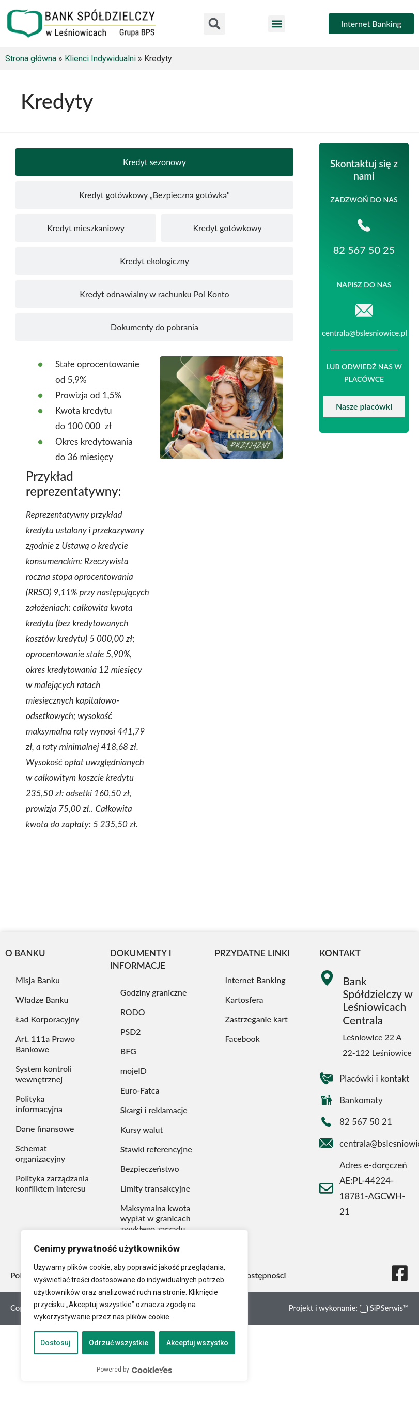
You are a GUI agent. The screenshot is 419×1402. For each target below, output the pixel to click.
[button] (214, 24)
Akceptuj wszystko (197, 1343)
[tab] (154, 162)
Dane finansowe (44, 1128)
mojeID (133, 1070)
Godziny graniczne (153, 992)
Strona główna (30, 58)
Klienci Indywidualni (100, 58)
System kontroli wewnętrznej (43, 1074)
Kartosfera (244, 999)
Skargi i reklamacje (154, 1110)
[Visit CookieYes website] (152, 1369)
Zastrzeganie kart (256, 1019)
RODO (132, 1012)
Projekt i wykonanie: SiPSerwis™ (349, 1307)
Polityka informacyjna (39, 1104)
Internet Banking (255, 980)
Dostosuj (55, 1343)
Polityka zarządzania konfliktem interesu (52, 1183)
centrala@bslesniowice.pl (364, 332)
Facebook (242, 1039)
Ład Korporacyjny (47, 1019)
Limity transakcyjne (155, 1188)
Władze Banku (42, 999)
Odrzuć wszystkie (118, 1343)
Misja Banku (37, 980)
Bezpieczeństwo (149, 1168)
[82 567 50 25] (364, 225)
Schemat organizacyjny (40, 1153)
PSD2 (130, 1031)
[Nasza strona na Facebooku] (400, 1273)
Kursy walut (141, 1129)
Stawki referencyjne (156, 1149)
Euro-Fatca (140, 1090)
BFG (128, 1051)
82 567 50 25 (364, 249)
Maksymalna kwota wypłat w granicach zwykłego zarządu (155, 1218)
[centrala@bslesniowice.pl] (364, 310)
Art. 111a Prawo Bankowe (45, 1044)
